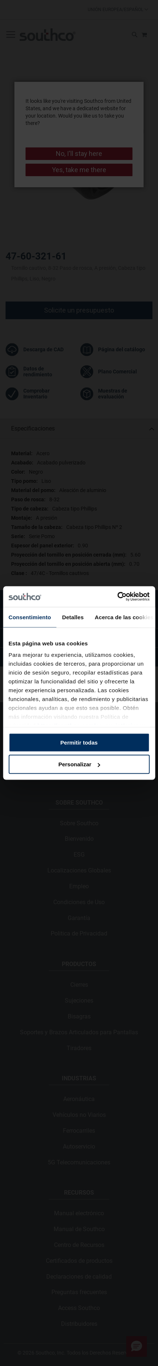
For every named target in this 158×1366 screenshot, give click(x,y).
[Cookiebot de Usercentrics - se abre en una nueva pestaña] (117, 597)
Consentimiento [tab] (30, 617)
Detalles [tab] (73, 617)
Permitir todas (79, 742)
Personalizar (79, 764)
